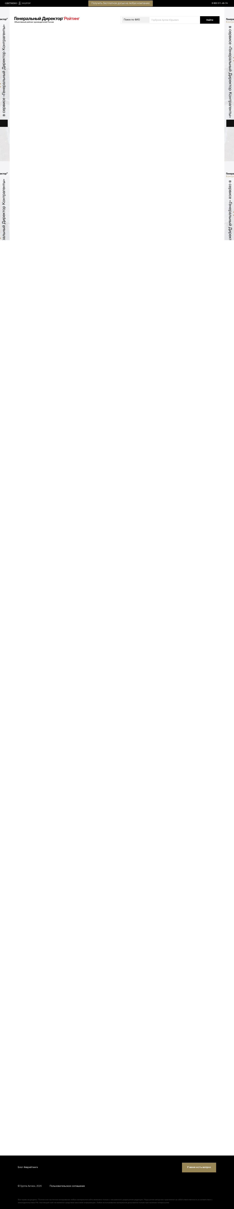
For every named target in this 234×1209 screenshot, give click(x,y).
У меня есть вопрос (199, 1167)
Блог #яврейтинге (28, 1167)
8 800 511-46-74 (220, 3)
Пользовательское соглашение (67, 1186)
